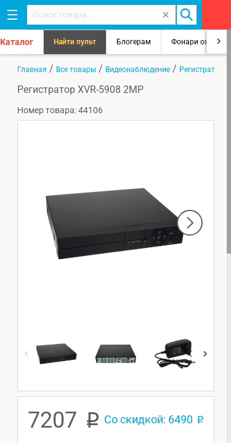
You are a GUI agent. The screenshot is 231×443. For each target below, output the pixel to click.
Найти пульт (75, 42)
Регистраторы (204, 69)
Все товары (76, 69)
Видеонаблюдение (137, 69)
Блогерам (133, 42)
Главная (32, 69)
